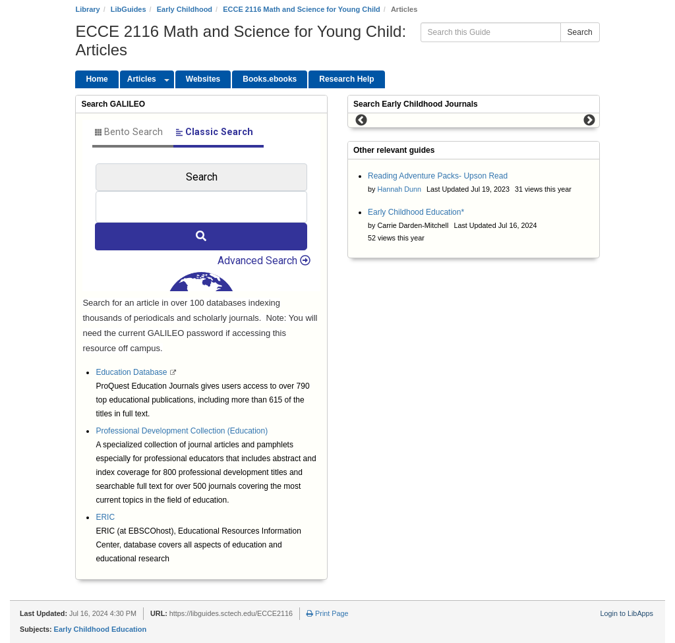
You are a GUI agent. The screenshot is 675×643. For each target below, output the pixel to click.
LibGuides (128, 9)
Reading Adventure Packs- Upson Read (438, 176)
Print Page (327, 613)
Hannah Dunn (399, 189)
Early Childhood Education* (416, 212)
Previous (361, 120)
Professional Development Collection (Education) (182, 430)
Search (580, 32)
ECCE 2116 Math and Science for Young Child (301, 9)
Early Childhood (184, 9)
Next (589, 120)
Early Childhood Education (100, 629)
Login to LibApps (627, 613)
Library (87, 9)
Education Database (132, 372)
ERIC (105, 517)
